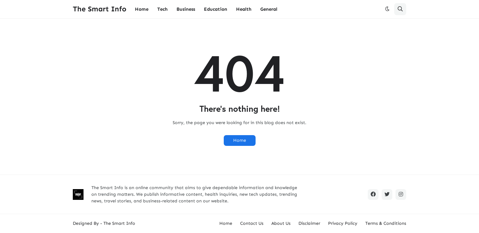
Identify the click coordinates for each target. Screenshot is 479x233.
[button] (387, 9)
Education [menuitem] (215, 9)
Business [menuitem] (185, 9)
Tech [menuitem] (162, 9)
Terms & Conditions (385, 223)
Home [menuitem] (141, 9)
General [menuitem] (268, 9)
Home (239, 140)
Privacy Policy (342, 223)
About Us (281, 223)
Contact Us (251, 223)
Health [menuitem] (243, 9)
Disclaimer (309, 223)
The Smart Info (99, 8)
